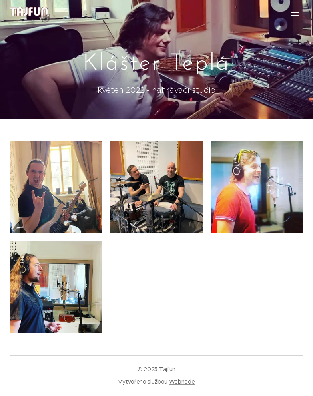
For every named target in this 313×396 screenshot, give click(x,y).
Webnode (182, 381)
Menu (295, 15)
